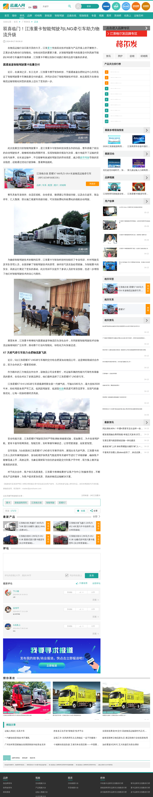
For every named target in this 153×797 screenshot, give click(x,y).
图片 (56, 185)
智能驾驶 (50, 503)
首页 (16, 22)
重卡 (49, 48)
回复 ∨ (96, 601)
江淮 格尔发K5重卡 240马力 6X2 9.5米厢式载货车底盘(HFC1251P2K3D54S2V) (129, 130)
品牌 (39, 185)
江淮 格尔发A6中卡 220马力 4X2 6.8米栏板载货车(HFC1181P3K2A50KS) (129, 117)
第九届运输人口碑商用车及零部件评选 (138, 193)
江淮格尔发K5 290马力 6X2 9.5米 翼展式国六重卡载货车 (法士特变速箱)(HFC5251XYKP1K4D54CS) (31, 540)
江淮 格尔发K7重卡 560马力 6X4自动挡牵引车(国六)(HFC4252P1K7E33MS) (129, 111)
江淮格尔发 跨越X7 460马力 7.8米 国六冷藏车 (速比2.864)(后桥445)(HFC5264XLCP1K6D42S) (32, 527)
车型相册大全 (73, 794)
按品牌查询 (7, 790)
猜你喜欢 (9, 682)
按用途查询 (7, 794)
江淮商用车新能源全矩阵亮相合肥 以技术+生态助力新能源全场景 (114, 223)
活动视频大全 (40, 790)
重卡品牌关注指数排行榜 (140, 794)
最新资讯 (109, 405)
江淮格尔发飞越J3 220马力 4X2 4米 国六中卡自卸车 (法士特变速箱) (81, 526)
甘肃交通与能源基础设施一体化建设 (119, 423)
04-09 (146, 398)
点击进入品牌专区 (118, 28)
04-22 (146, 286)
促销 (132, 56)
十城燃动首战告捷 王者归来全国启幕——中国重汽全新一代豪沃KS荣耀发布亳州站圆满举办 (76, 748)
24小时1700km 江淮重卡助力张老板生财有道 (134, 239)
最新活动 (109, 170)
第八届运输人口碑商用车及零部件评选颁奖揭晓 (119, 769)
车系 (44, 185)
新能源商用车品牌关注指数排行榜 (113, 794)
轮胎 (61, 388)
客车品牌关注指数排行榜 (140, 790)
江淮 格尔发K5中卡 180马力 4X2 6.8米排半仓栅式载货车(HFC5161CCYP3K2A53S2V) (129, 98)
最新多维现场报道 (114, 139)
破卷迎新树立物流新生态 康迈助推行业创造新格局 (125, 742)
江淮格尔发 (37, 503)
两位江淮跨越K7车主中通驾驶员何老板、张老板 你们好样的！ (134, 294)
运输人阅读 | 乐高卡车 (15, 735)
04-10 (146, 356)
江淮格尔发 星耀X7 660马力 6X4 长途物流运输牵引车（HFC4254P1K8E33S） (64, 175)
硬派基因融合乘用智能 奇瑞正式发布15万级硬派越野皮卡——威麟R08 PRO (123, 418)
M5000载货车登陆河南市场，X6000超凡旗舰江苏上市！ (123, 374)
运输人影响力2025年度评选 (54, 772)
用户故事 (109, 231)
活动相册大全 (73, 790)
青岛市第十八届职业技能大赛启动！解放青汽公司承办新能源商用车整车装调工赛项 (123, 368)
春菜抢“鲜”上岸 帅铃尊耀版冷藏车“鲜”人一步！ (123, 429)
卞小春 (16, 591)
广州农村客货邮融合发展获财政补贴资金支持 (25, 748)
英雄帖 (69, 592)
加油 (15, 634)
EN (33, 7)
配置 (50, 185)
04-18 (146, 412)
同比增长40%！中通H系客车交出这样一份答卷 (123, 412)
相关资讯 (109, 350)
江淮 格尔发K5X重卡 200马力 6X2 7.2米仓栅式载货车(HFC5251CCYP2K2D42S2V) (129, 85)
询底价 (92, 184)
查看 (148, 339)
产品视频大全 (40, 794)
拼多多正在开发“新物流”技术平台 (68, 735)
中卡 (106, 715)
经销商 (63, 185)
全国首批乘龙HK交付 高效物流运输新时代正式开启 (125, 735)
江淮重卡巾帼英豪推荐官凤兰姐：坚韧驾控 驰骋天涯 (134, 266)
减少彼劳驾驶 (19, 616)
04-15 (146, 300)
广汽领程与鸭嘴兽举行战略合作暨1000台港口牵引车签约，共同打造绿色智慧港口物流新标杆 (123, 362)
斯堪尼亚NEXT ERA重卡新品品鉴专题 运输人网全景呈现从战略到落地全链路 (123, 398)
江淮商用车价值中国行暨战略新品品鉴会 (138, 163)
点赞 (15, 598)
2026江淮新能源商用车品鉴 (114, 163)
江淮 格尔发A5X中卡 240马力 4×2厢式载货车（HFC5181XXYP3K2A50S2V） (129, 91)
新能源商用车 (21, 503)
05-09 (146, 259)
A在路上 (17, 628)
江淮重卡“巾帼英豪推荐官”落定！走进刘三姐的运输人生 (134, 280)
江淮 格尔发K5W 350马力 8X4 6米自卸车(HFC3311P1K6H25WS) (129, 72)
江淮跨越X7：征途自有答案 (115, 380)
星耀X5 (27, 715)
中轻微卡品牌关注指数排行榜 (111, 790)
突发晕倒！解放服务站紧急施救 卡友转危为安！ (123, 392)
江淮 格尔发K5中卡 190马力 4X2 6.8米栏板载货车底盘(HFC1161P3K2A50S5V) (129, 104)
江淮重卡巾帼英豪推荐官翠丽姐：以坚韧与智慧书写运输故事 (134, 253)
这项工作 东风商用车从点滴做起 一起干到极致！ (76, 742)
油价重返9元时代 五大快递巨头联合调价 (120, 748)
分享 (93, 592)
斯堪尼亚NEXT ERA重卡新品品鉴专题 (68, 769)
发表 (91, 575)
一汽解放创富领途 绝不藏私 (17, 742)
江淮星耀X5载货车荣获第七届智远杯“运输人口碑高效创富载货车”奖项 (138, 223)
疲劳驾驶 (84, 157)
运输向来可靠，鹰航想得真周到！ (118, 386)
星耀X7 (62, 503)
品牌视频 (109, 200)
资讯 (108, 56)
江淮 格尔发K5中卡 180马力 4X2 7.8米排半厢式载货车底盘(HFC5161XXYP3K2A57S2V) (129, 124)
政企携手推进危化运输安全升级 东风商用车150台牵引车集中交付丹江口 (123, 356)
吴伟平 (16, 609)
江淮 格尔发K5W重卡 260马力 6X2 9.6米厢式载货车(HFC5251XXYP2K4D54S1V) (129, 79)
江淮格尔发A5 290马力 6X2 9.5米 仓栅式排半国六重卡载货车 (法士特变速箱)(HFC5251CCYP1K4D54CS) (82, 540)
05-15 (146, 245)
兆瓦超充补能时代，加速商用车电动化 (114, 193)
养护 (120, 56)
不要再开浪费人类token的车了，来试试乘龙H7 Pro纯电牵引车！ (123, 435)
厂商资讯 (26, 22)
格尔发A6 (78, 715)
